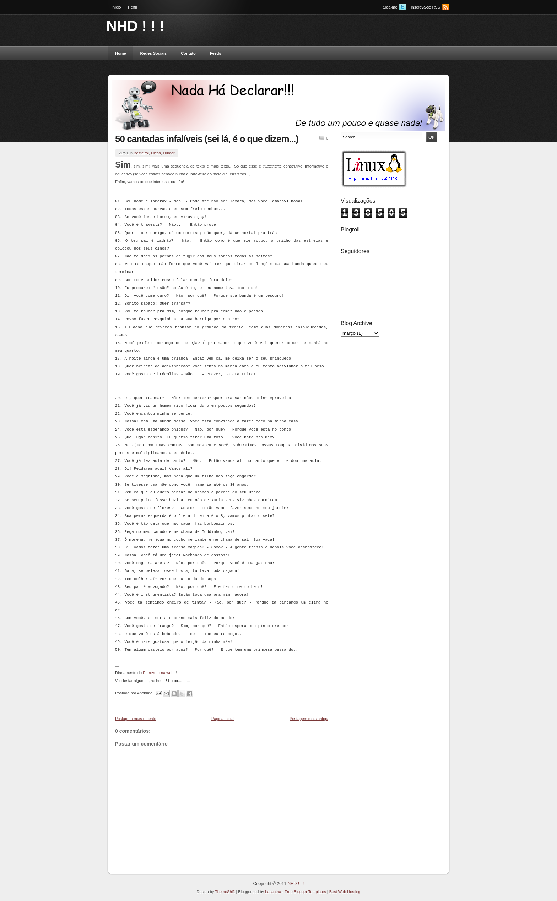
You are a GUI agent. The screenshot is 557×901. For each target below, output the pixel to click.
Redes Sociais (153, 53)
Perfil (132, 7)
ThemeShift (225, 892)
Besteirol (141, 153)
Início (116, 7)
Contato (188, 53)
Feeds (215, 53)
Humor (169, 153)
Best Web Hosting (345, 892)
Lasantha (273, 892)
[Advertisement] (369, 451)
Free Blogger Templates (305, 892)
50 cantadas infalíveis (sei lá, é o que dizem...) (206, 138)
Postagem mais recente (135, 718)
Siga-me (390, 7)
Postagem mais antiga (309, 718)
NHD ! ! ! (135, 26)
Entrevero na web (158, 673)
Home (120, 53)
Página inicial (222, 718)
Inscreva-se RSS (425, 7)
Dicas (156, 153)
